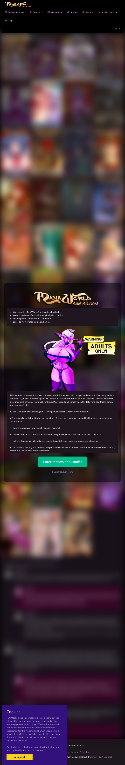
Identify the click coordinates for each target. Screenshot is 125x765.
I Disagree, (62, 471)
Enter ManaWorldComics (62, 461)
